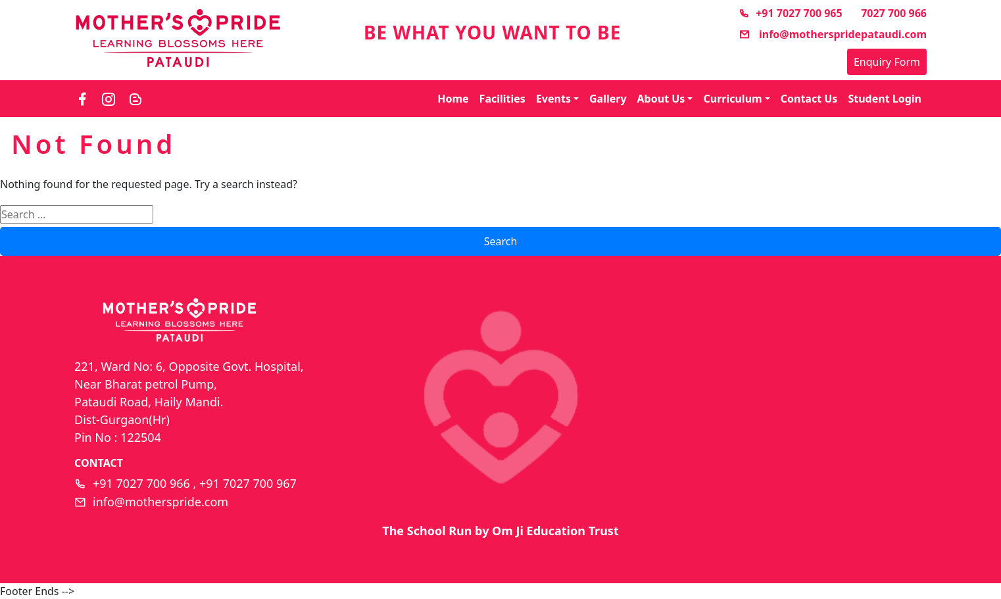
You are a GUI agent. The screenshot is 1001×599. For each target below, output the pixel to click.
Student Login (884, 98)
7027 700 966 (894, 13)
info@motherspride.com (160, 502)
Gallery (608, 98)
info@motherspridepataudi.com (833, 34)
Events (553, 98)
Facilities (502, 98)
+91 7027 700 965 (790, 13)
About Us (661, 98)
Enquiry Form (887, 62)
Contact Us (809, 98)
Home (452, 98)
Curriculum (732, 98)
